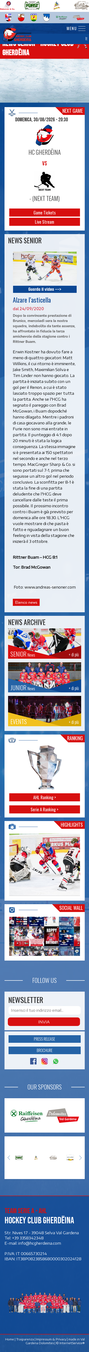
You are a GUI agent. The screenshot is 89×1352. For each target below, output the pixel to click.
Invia (44, 1021)
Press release (44, 1039)
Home (9, 1339)
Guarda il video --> (44, 289)
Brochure (44, 1050)
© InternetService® (70, 1343)
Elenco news (26, 602)
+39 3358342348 (28, 1237)
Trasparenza (25, 1339)
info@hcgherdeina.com (39, 1243)
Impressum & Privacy (51, 1339)
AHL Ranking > (44, 797)
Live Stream (44, 222)
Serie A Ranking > (44, 809)
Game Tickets (44, 212)
